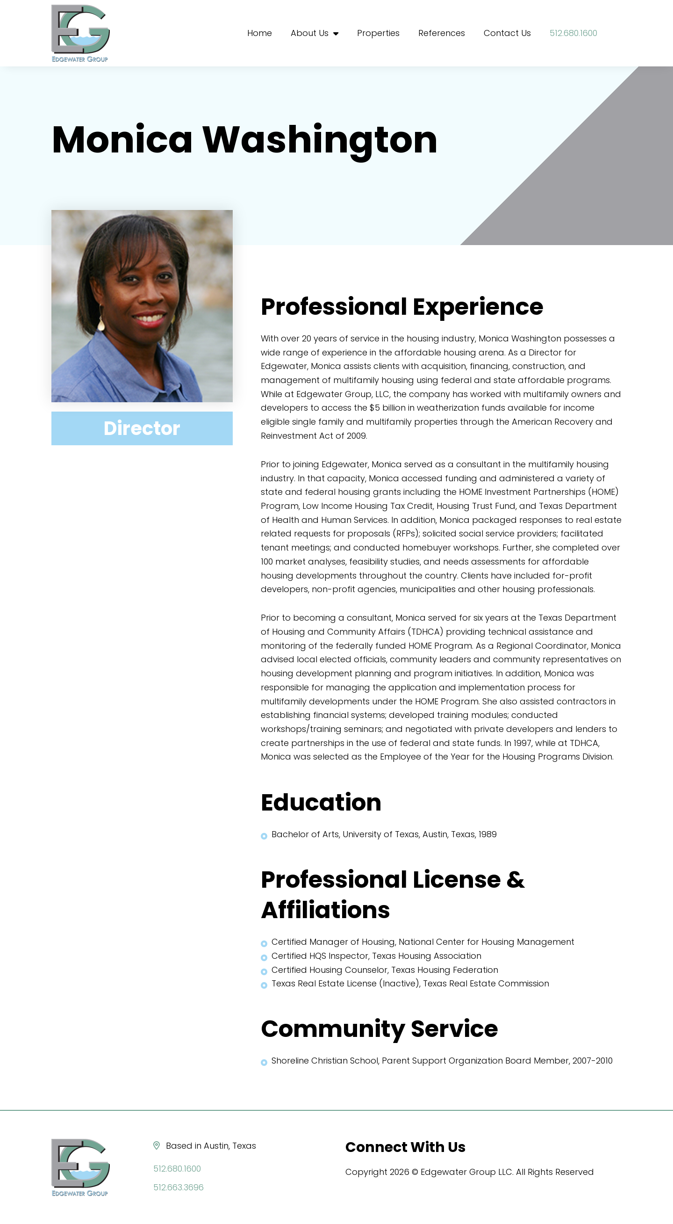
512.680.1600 (574, 33)
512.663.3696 (179, 1187)
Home (259, 33)
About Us (314, 33)
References (441, 33)
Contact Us (507, 33)
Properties (378, 33)
